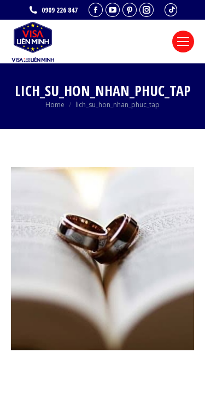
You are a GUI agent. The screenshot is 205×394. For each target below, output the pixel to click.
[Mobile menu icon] (183, 41)
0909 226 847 (53, 10)
